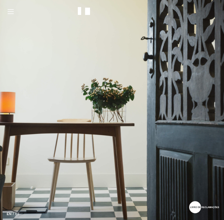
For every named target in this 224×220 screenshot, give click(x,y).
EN (9, 214)
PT (17, 214)
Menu (11, 12)
